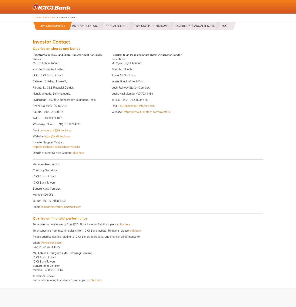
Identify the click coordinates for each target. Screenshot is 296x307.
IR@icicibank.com (51, 242)
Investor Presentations (152, 25)
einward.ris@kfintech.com (56, 130)
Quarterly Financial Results (195, 25)
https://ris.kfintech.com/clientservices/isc (56, 147)
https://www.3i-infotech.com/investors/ (147, 112)
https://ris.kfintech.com (57, 136)
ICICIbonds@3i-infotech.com (137, 106)
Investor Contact (52, 25)
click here (78, 153)
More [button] (225, 25)
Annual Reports (117, 25)
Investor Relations (85, 25)
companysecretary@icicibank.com (61, 207)
